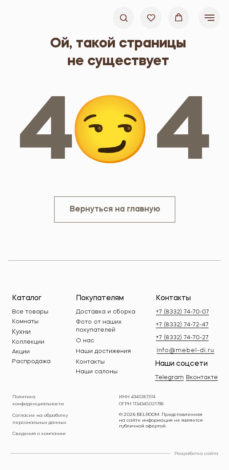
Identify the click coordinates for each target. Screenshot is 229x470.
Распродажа (31, 361)
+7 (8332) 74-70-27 (182, 338)
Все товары (30, 312)
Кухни (21, 332)
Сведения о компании (39, 433)
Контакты (90, 362)
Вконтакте (202, 377)
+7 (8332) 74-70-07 (182, 312)
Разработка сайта (196, 453)
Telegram (169, 377)
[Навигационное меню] (209, 18)
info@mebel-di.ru (185, 350)
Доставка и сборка (105, 312)
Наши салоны (97, 372)
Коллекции (28, 342)
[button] (123, 17)
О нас (85, 341)
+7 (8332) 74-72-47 (182, 325)
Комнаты (25, 322)
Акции (21, 352)
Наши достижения (103, 351)
